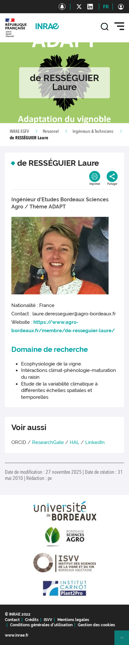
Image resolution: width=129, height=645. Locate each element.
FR (106, 6)
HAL (74, 442)
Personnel (51, 131)
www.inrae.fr (17, 635)
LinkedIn (95, 442)
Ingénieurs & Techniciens (93, 131)
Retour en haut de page (124, 640)
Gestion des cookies (96, 625)
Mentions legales (73, 620)
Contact (12, 620)
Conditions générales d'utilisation (41, 625)
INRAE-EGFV (19, 131)
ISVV (48, 620)
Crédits (32, 620)
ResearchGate (48, 442)
